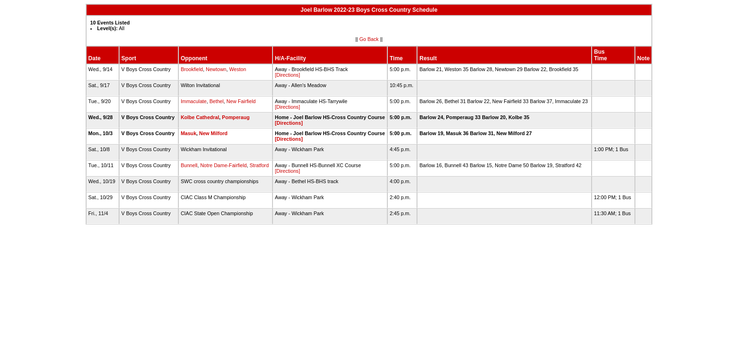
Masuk (188, 133)
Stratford (259, 165)
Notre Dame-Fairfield (223, 165)
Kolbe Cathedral (200, 117)
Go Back (369, 39)
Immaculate (194, 101)
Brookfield (192, 69)
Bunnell (189, 165)
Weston (237, 69)
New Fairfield (241, 101)
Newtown (216, 69)
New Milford (213, 133)
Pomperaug (236, 117)
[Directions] (287, 75)
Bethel (216, 101)
